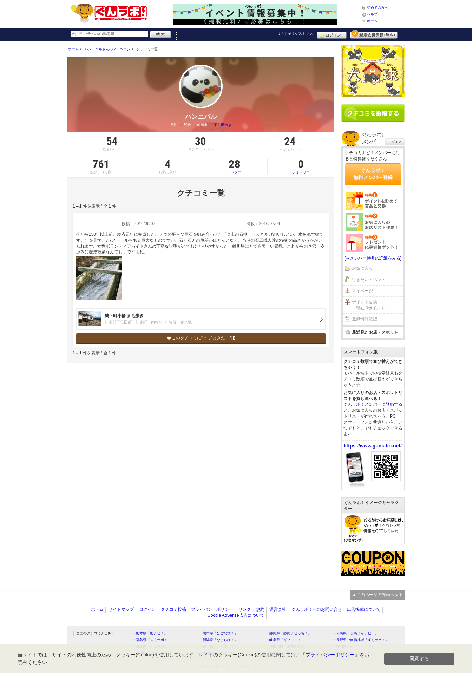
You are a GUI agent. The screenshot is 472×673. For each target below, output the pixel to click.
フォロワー (301, 166)
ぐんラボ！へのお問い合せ (316, 609)
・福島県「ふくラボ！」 (151, 640)
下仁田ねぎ (222, 125)
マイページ (362, 290)
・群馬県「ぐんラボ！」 (151, 646)
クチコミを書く (373, 113)
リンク (244, 609)
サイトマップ (121, 609)
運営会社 (277, 609)
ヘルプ (372, 14)
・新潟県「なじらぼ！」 (218, 640)
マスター (234, 166)
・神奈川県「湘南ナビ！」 (287, 646)
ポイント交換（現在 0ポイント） (370, 305)
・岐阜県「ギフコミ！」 (285, 640)
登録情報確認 (364, 318)
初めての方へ (377, 7)
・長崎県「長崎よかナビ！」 (355, 633)
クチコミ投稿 (173, 609)
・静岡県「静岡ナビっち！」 (289, 633)
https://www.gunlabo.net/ (372, 446)
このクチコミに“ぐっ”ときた (201, 338)
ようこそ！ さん (295, 33)
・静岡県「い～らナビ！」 (354, 646)
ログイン (332, 34)
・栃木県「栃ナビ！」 (150, 633)
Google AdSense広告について (235, 615)
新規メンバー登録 (374, 34)
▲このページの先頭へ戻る (377, 594)
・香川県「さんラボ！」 (218, 646)
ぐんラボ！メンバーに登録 (368, 404)
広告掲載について (364, 609)
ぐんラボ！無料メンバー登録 (373, 174)
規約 (260, 609)
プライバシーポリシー (212, 609)
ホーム (372, 21)
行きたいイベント (369, 279)
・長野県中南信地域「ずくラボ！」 (361, 640)
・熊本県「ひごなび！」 (218, 633)
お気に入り (362, 268)
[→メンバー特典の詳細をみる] (373, 258)
